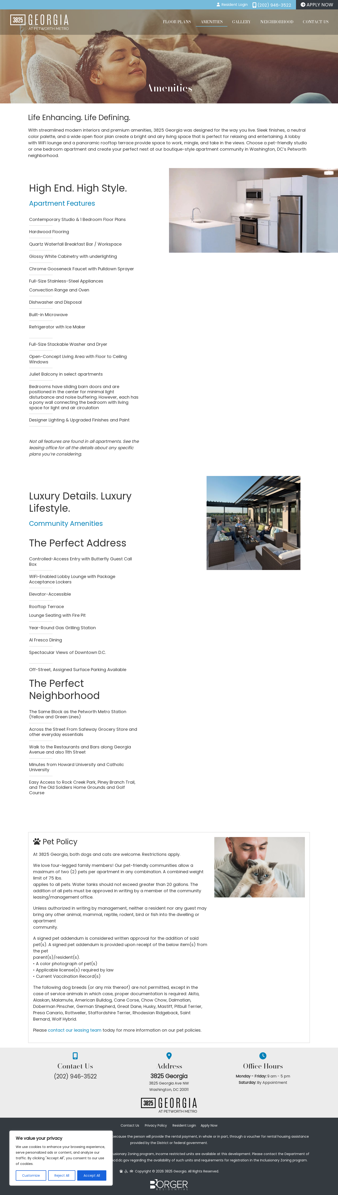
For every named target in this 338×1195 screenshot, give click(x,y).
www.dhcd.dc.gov (115, 1160)
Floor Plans (177, 22)
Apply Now (209, 1125)
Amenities (211, 22)
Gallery (241, 22)
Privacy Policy (156, 1125)
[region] (61, 1158)
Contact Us (316, 22)
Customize (31, 1175)
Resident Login (184, 1125)
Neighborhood (276, 22)
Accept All (92, 1175)
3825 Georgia (169, 1076)
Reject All (61, 1175)
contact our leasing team (74, 1030)
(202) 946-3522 (75, 1076)
